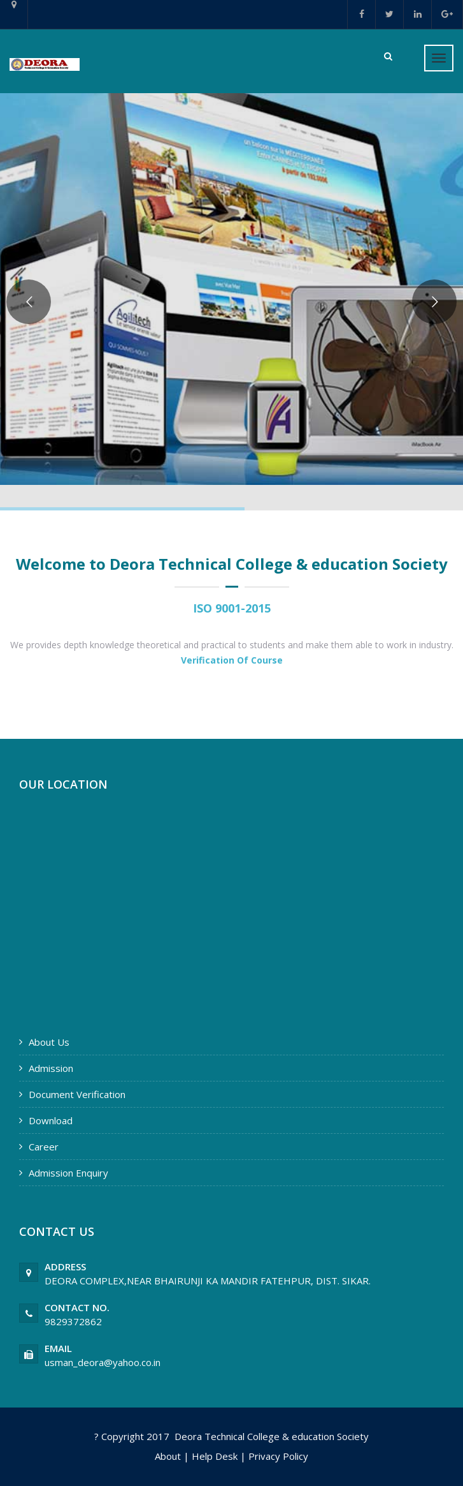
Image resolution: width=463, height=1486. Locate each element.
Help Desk (215, 1456)
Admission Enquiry (68, 1172)
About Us (49, 1042)
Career (44, 1146)
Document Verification (77, 1094)
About (168, 1456)
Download (51, 1120)
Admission (51, 1068)
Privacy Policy (278, 1456)
